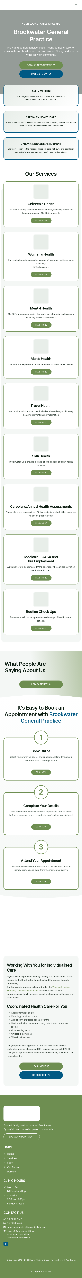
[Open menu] (76, 5)
